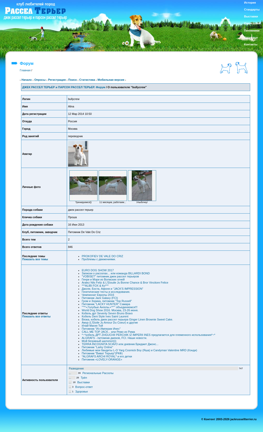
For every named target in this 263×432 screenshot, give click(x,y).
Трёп (84, 377)
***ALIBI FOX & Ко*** (95, 285)
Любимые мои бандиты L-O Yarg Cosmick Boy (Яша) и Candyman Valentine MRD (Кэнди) (139, 350)
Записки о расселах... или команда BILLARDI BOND (116, 273)
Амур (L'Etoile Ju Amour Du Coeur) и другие (110, 322)
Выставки (83, 382)
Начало (27, 79)
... (70, 373)
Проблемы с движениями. (99, 259)
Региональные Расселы (98, 373)
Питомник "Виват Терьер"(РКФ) (102, 353)
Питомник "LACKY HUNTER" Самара (106, 304)
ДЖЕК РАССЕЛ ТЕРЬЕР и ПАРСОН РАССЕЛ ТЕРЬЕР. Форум (63, 87)
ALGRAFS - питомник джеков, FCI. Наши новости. (114, 337)
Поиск (72, 79)
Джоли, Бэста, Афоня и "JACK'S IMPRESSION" (112, 288)
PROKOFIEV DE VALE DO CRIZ (102, 256)
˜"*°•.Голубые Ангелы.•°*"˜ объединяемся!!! (109, 307)
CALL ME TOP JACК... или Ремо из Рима (108, 331)
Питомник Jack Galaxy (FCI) (100, 297)
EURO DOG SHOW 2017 (98, 270)
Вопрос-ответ (84, 386)
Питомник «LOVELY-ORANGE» (102, 359)
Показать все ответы (36, 316)
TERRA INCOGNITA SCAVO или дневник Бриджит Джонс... (120, 344)
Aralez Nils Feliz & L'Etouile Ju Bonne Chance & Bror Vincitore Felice (125, 282)
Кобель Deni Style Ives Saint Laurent (105, 316)
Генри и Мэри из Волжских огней (103, 279)
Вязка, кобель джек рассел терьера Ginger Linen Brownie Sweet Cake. (127, 319)
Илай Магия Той (92, 325)
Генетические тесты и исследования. (106, 291)
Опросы (39, 79)
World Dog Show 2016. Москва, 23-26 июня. (110, 310)
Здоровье (81, 391)
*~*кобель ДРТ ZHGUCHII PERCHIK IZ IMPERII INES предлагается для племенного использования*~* (148, 334)
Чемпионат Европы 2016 (98, 294)
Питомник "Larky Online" (97, 347)
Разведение (76, 368)
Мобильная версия (111, 79)
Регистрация (57, 79)
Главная (25, 70)
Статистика (87, 79)
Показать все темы (35, 259)
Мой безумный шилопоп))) (99, 341)
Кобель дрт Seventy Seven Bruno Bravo (107, 313)
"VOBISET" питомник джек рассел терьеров (110, 276)
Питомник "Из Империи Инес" (101, 328)
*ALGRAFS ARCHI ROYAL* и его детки (107, 356)
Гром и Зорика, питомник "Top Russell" (107, 301)
